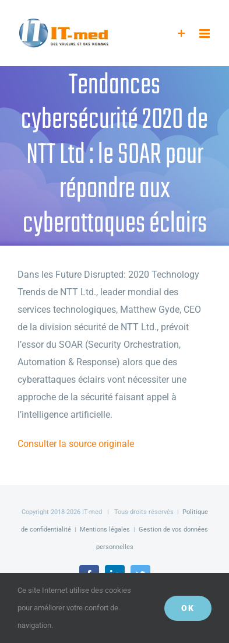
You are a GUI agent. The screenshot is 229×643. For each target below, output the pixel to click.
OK (188, 608)
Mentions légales (105, 529)
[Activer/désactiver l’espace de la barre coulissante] (181, 33)
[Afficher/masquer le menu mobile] (205, 33)
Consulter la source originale (75, 443)
